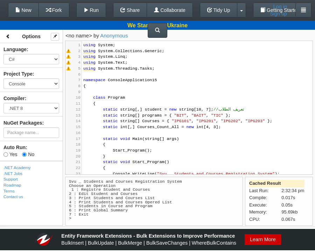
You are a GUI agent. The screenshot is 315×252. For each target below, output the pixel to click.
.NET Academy (17, 167)
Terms (9, 191)
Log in (280, 6)
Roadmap (12, 185)
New (23, 10)
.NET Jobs (13, 173)
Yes (10, 154)
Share (130, 10)
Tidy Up (218, 10)
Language (15, 49)
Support (11, 179)
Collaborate (170, 10)
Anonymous (114, 35)
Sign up (278, 13)
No (28, 154)
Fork (54, 10)
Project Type (18, 74)
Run (91, 10)
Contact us (13, 196)
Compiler (14, 98)
